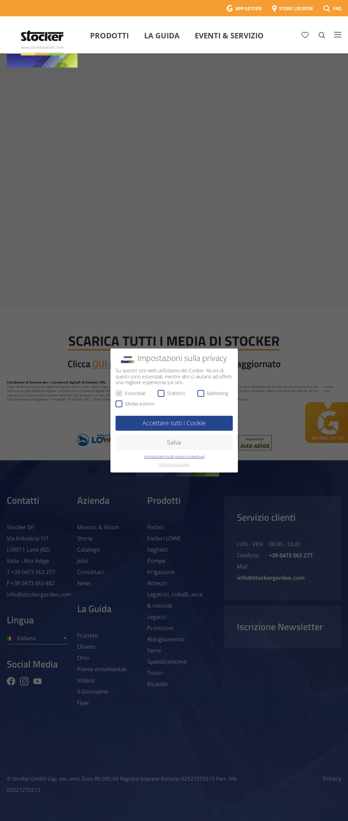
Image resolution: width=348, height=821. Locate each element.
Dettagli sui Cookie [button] (174, 464)
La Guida (161, 35)
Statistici (171, 393)
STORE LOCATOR (296, 8)
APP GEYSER (249, 8)
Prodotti (109, 35)
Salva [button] (174, 442)
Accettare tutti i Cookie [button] (174, 423)
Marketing (212, 393)
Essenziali (130, 393)
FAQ (337, 8)
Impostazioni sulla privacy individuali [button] (174, 456)
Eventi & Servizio (229, 35)
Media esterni (135, 403)
